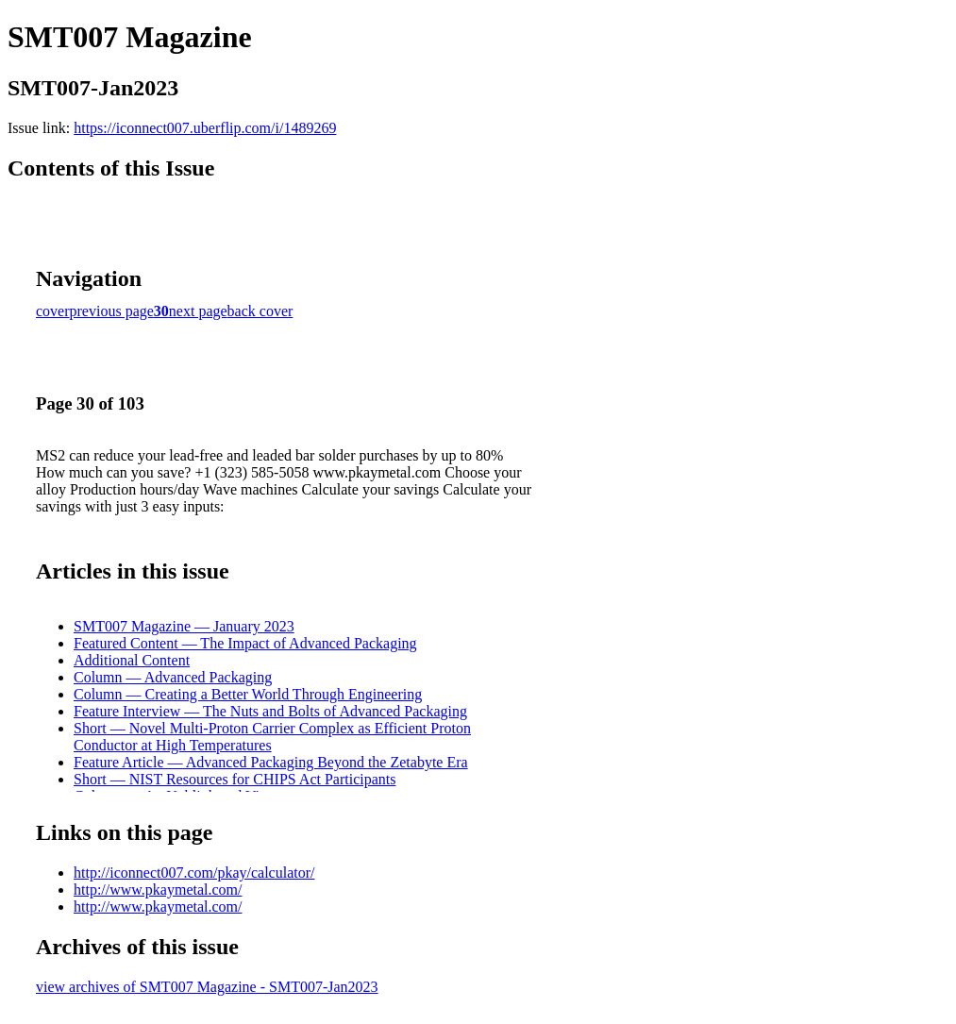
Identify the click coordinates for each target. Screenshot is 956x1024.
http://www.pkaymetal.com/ (158, 889)
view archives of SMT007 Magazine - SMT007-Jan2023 (207, 987)
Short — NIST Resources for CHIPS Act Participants (234, 779)
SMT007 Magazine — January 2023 (184, 626)
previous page (112, 311)
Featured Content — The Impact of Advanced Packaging (245, 643)
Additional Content (132, 660)
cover (53, 311)
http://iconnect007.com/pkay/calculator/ (194, 873)
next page (198, 311)
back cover (260, 311)
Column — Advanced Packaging (173, 677)
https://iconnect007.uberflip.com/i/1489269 (205, 128)
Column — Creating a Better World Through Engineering (248, 694)
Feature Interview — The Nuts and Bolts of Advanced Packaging (270, 711)
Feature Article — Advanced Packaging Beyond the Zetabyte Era (271, 762)
